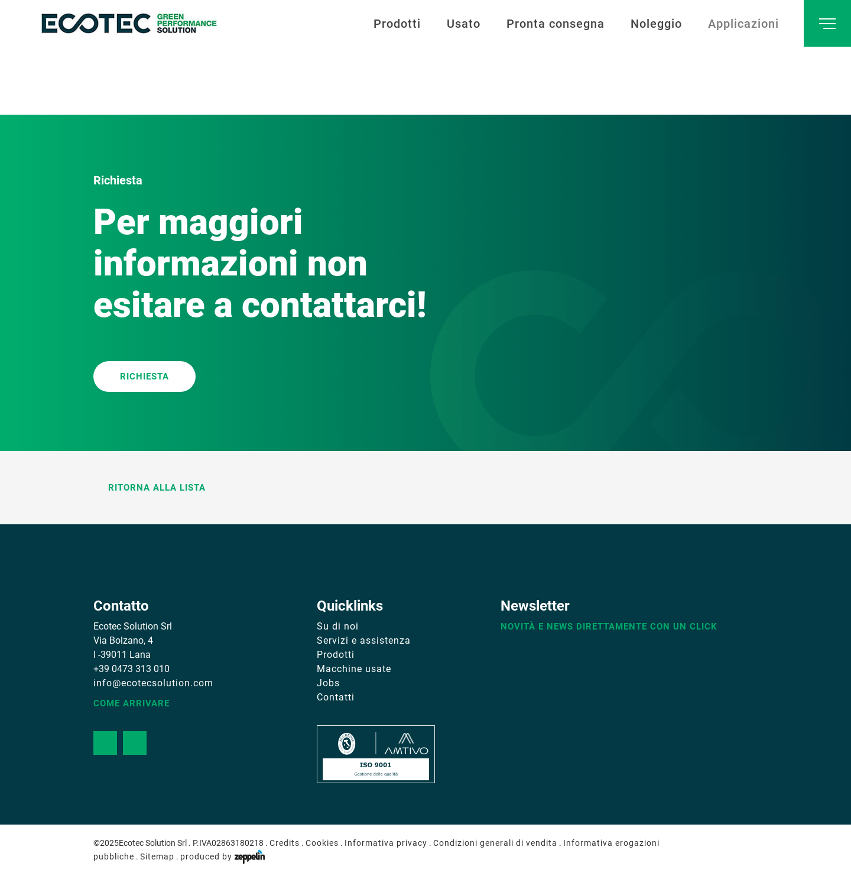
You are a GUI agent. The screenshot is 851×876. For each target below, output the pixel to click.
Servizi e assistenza (364, 640)
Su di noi (338, 626)
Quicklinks (350, 606)
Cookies (322, 843)
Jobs (328, 683)
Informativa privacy (386, 843)
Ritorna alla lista (149, 487)
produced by (222, 856)
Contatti (336, 697)
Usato (463, 24)
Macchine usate (354, 668)
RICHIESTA (144, 376)
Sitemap (157, 856)
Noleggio (656, 24)
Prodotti (397, 24)
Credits (284, 843)
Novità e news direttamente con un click (609, 626)
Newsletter (535, 606)
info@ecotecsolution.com (153, 683)
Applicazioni (743, 24)
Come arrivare (131, 703)
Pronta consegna (555, 24)
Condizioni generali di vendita (495, 843)
